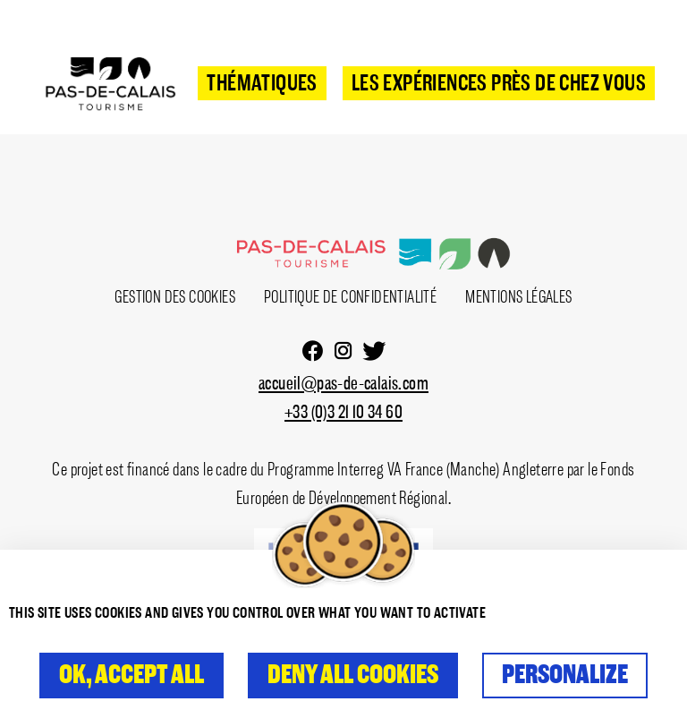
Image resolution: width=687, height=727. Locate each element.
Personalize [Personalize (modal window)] (565, 675)
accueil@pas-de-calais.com (343, 384)
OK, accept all (131, 675)
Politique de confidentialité (350, 297)
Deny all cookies (352, 675)
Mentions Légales (518, 297)
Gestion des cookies (174, 297)
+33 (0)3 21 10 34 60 (343, 413)
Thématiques (262, 84)
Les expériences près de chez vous (499, 84)
